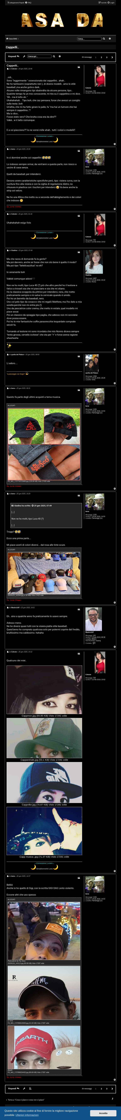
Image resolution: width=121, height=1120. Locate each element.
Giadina (88, 275)
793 (94, 91)
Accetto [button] (103, 1113)
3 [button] (106, 57)
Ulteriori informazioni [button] (27, 1115)
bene (87, 167)
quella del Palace (91, 373)
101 (94, 635)
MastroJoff (89, 632)
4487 (95, 278)
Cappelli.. (12, 47)
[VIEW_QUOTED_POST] (32, 505)
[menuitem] (28, 3)
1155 (95, 170)
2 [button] (101, 57)
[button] (112, 57)
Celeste (88, 88)
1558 (95, 376)
